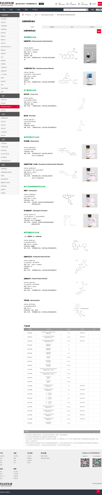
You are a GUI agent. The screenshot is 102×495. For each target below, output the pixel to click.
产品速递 (16, 471)
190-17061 (29, 406)
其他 (2, 91)
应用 (11, 9)
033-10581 (29, 332)
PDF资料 (16, 456)
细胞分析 (3, 36)
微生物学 (3, 81)
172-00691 (29, 385)
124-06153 (29, 341)
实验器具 (3, 193)
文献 (15, 460)
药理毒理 (3, 64)
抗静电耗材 (4, 186)
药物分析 (3, 135)
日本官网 (29, 460)
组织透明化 (4, 29)
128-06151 (29, 337)
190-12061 (29, 394)
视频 (15, 458)
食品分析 (3, 125)
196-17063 (29, 410)
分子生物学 (4, 74)
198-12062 (29, 398)
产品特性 (32, 27)
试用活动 (16, 476)
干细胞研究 (4, 67)
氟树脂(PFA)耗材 (5, 182)
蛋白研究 (3, 22)
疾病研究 (3, 53)
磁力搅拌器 (4, 157)
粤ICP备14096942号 (97, 483)
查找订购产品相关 (45, 458)
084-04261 (29, 345)
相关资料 (52, 27)
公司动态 (16, 474)
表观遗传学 (4, 71)
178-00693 (29, 389)
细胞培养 (3, 50)
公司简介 (29, 456)
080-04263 (29, 349)
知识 (15, 462)
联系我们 (29, 458)
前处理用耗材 (4, 179)
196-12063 (29, 402)
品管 (1, 474)
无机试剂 (3, 110)
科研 (1, 471)
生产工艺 (2, 476)
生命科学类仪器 (5, 153)
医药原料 (3, 32)
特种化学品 (4, 99)
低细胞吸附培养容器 (6, 172)
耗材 (2, 84)
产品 (3, 9)
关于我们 (35, 9)
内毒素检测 (4, 25)
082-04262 (29, 353)
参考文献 (92, 27)
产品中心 (28, 15)
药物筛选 (3, 60)
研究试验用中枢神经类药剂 (66, 15)
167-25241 (29, 369)
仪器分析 (3, 121)
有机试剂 (3, 103)
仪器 (1, 462)
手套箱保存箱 (4, 147)
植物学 (2, 78)
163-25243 (29, 373)
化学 (36, 15)
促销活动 (16, 478)
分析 (1, 460)
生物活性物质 (4, 88)
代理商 (29, 462)
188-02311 (29, 361)
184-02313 (29, 365)
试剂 (41, 3)
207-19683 (29, 419)
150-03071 (29, 377)
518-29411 (29, 423)
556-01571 (29, 357)
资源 (18, 9)
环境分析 (3, 128)
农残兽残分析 (4, 118)
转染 (2, 57)
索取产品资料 (44, 456)
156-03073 (29, 381)
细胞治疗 (3, 39)
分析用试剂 (4, 132)
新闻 (26, 9)
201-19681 (29, 415)
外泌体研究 (4, 19)
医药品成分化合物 (5, 106)
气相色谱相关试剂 (5, 160)
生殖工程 (3, 43)
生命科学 (2, 456)
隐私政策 (7, 492)
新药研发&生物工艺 (6, 46)
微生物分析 (4, 150)
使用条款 (2, 492)
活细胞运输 (4, 168)
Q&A (72, 27)
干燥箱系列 (4, 143)
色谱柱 (2, 175)
